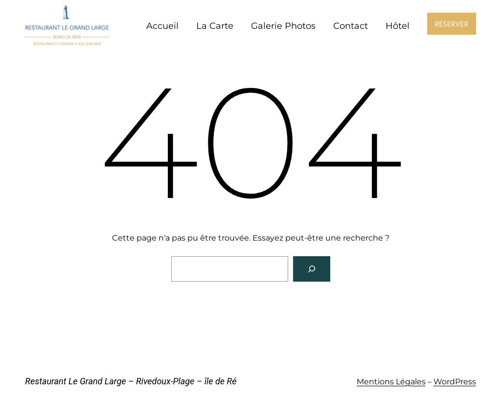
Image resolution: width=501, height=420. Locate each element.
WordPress (454, 381)
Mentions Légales (391, 381)
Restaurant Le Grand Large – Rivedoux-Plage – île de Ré (130, 381)
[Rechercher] (311, 269)
